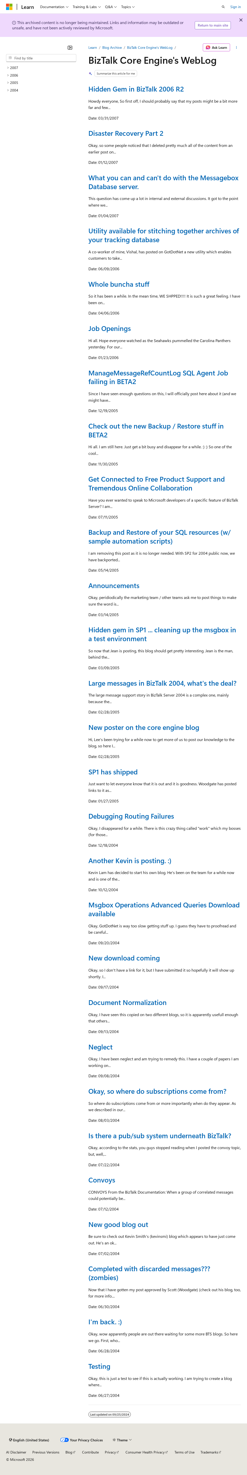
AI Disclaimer (16, 1452)
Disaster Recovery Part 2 (125, 133)
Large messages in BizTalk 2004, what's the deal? (162, 682)
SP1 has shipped (113, 771)
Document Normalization (127, 1002)
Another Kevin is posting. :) (129, 860)
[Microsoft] (9, 7)
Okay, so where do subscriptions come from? (157, 1091)
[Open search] (223, 6)
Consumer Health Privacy (145, 1452)
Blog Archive (112, 47)
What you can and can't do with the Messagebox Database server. (163, 182)
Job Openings (109, 328)
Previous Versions (45, 1452)
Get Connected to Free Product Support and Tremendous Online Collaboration (156, 483)
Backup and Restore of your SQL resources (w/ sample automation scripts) (159, 536)
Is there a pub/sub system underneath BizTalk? (159, 1135)
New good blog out (118, 1224)
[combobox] (41, 58)
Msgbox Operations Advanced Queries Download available (164, 909)
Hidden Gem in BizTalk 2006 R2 (136, 88)
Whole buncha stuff (118, 283)
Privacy (110, 1452)
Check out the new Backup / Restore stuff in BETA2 (156, 430)
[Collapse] (70, 47)
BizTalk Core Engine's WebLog (149, 47)
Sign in (235, 6)
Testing (99, 1366)
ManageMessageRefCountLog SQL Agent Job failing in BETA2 (158, 377)
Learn (92, 47)
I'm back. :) (105, 1321)
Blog (68, 1452)
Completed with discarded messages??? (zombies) (149, 1273)
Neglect (100, 1046)
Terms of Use (184, 1452)
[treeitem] (41, 68)
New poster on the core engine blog (143, 727)
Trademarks (209, 1452)
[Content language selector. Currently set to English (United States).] (29, 1440)
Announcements (113, 585)
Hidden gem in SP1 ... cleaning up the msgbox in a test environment (162, 634)
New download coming (124, 957)
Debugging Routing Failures (131, 815)
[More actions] (236, 47)
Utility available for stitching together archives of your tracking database (163, 235)
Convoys (101, 1179)
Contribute (90, 1452)
